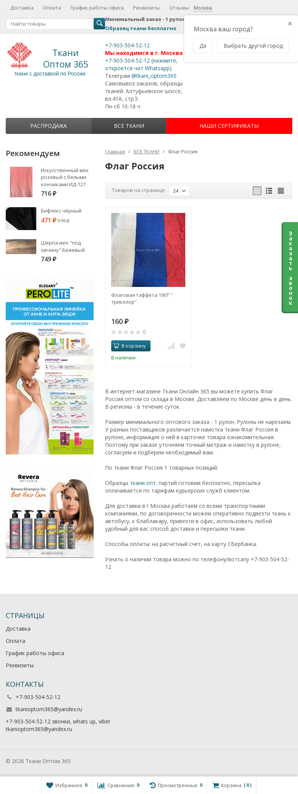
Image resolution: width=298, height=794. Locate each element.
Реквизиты (146, 7)
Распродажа (48, 125)
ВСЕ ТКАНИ (129, 125)
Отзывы (179, 7)
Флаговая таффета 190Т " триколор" (142, 298)
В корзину (129, 345)
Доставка (22, 7)
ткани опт (143, 482)
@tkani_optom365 (154, 75)
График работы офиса (97, 7)
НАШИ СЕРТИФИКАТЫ (229, 125)
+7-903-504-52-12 (127, 45)
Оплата (52, 7)
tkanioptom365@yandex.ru (49, 709)
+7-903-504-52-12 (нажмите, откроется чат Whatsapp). (141, 64)
